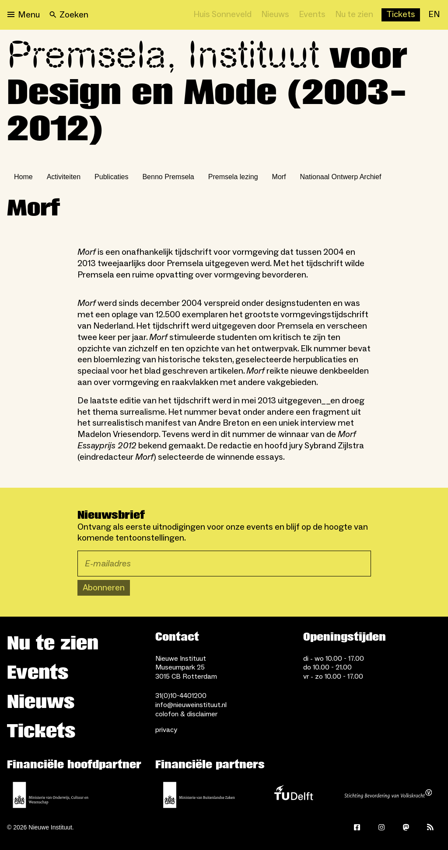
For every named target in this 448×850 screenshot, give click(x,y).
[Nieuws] (275, 14)
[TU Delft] (293, 795)
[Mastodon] (406, 827)
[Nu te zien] (354, 14)
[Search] (69, 14)
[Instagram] (381, 827)
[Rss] (430, 827)
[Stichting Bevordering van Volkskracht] (388, 795)
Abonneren (104, 587)
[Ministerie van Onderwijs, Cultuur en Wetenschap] (50, 795)
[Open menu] (24, 14)
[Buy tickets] (401, 14)
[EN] (434, 14)
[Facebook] (357, 827)
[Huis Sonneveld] (222, 14)
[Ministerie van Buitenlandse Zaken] (199, 795)
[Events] (312, 14)
